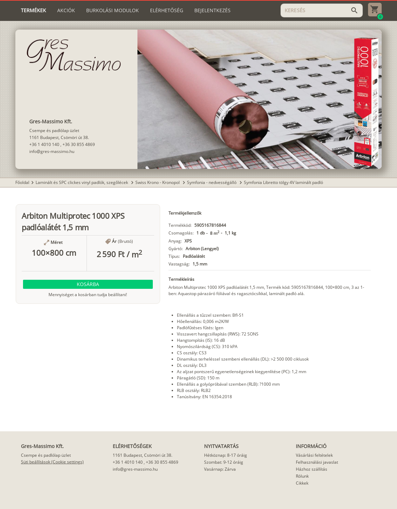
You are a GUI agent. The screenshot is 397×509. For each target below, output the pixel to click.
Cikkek (302, 483)
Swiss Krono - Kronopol (158, 182)
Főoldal (22, 182)
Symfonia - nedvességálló (212, 182)
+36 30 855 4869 (78, 144)
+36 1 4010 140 (44, 144)
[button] (88, 284)
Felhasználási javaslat (317, 462)
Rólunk (302, 476)
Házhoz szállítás (311, 469)
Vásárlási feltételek (314, 455)
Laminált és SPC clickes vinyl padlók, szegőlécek (82, 182)
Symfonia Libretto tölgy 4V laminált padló (283, 182)
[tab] (33, 10)
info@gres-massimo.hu (51, 151)
